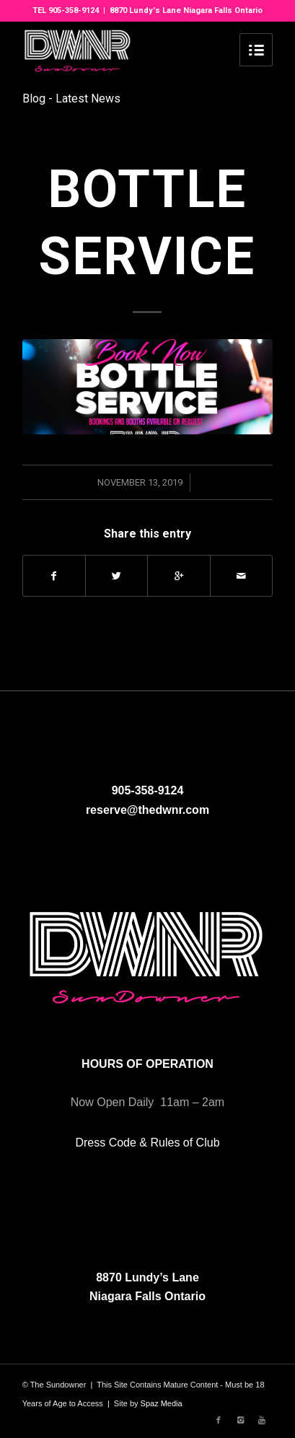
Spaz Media (161, 1403)
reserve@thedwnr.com (147, 810)
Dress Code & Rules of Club (147, 1142)
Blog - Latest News (71, 98)
